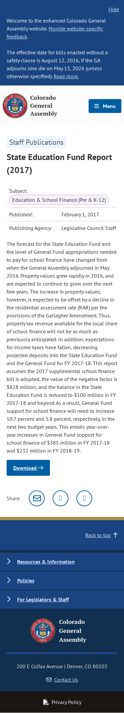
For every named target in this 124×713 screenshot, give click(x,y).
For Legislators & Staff (43, 599)
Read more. (66, 76)
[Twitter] (60, 498)
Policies (25, 580)
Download (28, 468)
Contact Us (62, 680)
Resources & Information (46, 561)
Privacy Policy (62, 702)
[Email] (37, 498)
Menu (105, 106)
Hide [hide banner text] (113, 9)
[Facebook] (84, 498)
